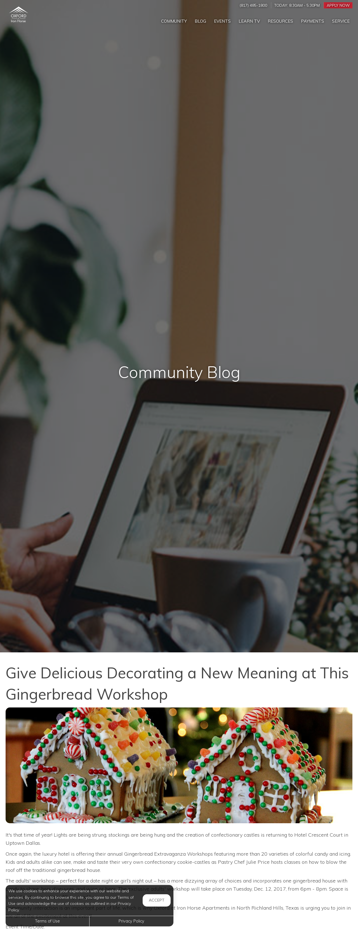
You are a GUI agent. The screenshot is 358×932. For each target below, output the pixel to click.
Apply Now (338, 5)
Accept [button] (156, 900)
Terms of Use (47, 921)
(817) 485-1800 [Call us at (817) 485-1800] (253, 5)
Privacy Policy (131, 921)
